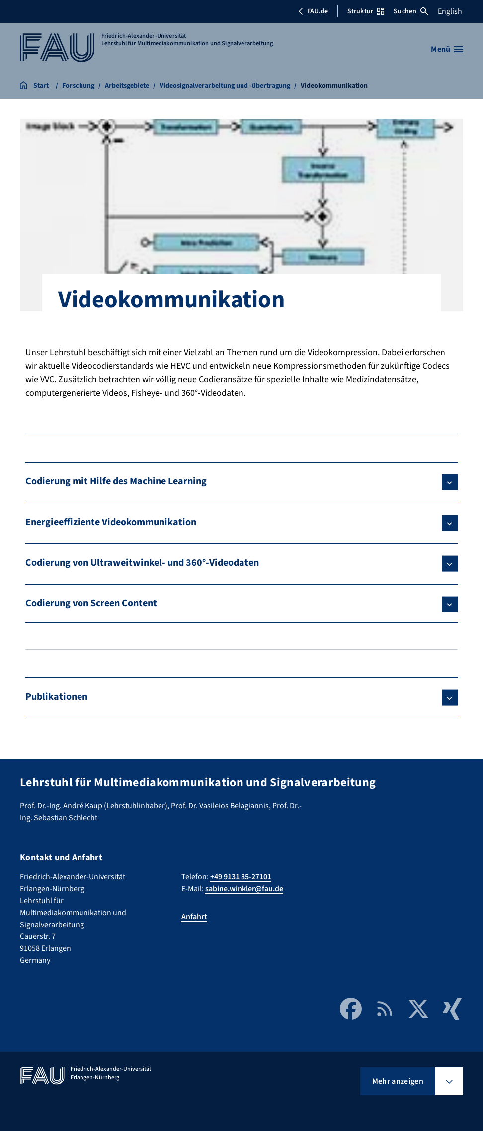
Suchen (411, 11)
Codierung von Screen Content (91, 603)
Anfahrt (194, 916)
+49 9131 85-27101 (240, 876)
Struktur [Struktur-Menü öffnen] (365, 11)
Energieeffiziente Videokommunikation (110, 522)
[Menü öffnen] (447, 49)
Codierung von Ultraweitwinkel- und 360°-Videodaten (142, 563)
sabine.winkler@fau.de (244, 888)
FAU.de (313, 11)
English (450, 11)
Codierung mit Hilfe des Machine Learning (116, 481)
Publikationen (56, 697)
